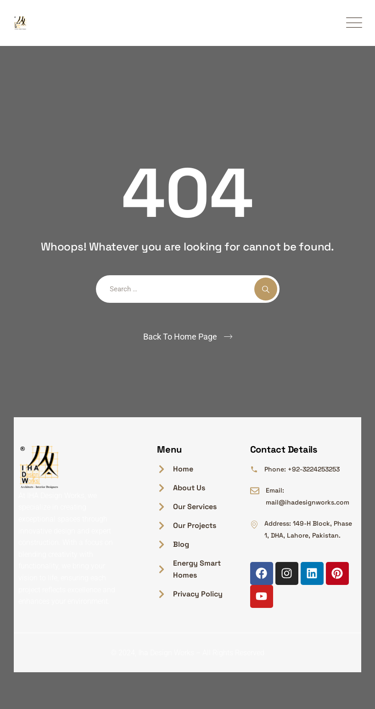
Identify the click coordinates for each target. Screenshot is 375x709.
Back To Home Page (180, 336)
